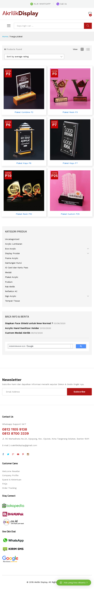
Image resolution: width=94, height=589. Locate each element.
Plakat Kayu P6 (23, 163)
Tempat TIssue (12, 301)
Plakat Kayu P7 (70, 163)
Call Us (61, 4)
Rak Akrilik (10, 286)
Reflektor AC (11, 291)
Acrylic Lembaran (13, 244)
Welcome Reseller (11, 471)
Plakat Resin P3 (70, 112)
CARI (88, 26)
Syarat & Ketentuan (11, 479)
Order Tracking (9, 488)
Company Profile (10, 475)
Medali (8, 272)
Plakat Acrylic (11, 277)
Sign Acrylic (10, 296)
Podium (9, 282)
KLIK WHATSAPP (40, 4)
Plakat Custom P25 (70, 214)
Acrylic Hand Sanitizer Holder (22, 328)
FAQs (4, 484)
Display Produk (12, 253)
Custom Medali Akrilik (17, 332)
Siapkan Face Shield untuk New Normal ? (29, 323)
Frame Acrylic (11, 258)
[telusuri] (39, 346)
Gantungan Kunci (13, 263)
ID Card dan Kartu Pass (16, 267)
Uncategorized (12, 239)
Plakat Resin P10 (24, 214)
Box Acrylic (10, 248)
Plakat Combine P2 (24, 112)
